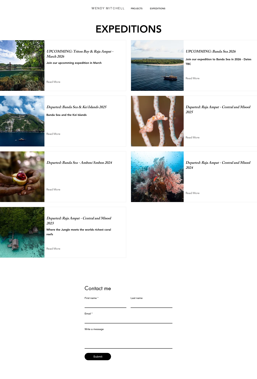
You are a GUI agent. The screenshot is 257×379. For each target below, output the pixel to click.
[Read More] (56, 82)
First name (91, 298)
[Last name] (150, 304)
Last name (137, 298)
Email (88, 313)
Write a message (94, 329)
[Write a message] (128, 340)
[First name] (104, 304)
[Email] (127, 320)
